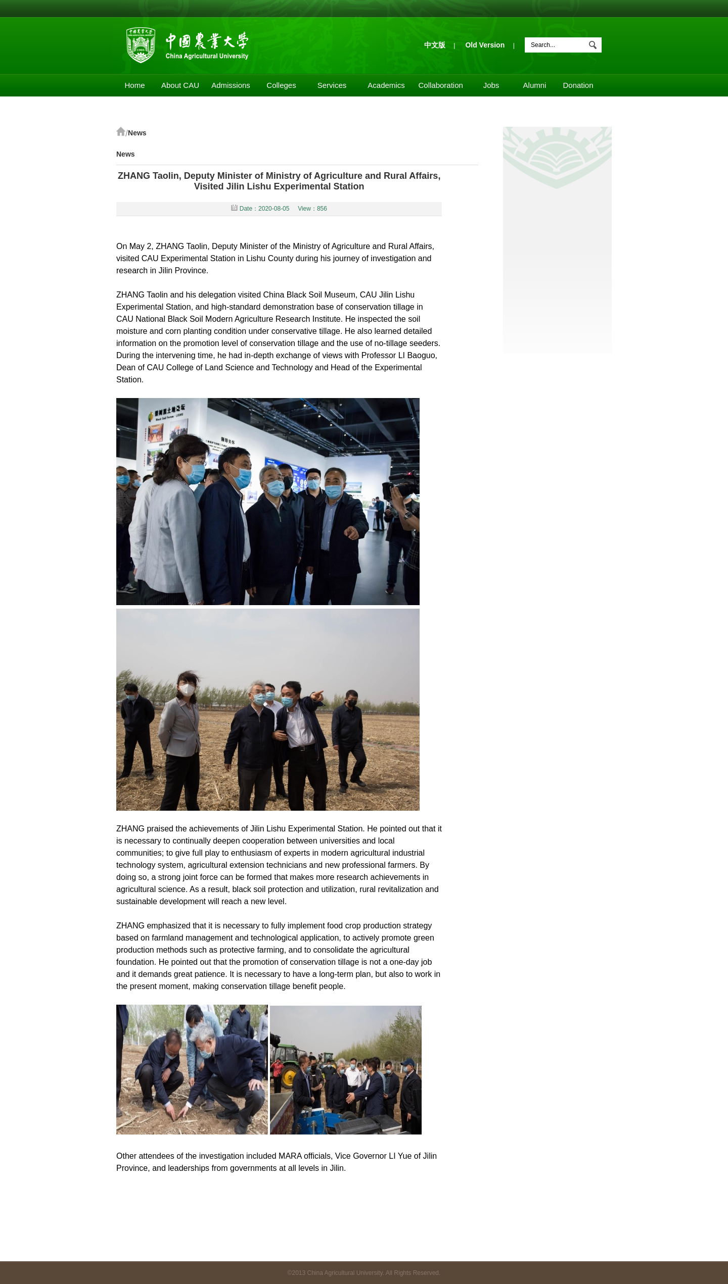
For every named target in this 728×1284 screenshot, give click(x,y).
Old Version (485, 45)
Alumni (535, 85)
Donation (578, 85)
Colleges (281, 85)
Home (134, 85)
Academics (386, 85)
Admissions (230, 85)
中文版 (434, 45)
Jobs (491, 85)
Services (332, 85)
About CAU (180, 85)
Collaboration (441, 85)
